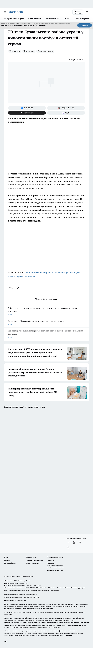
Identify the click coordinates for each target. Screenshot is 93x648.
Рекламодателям (34, 19)
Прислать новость (77, 12)
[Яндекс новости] (66, 108)
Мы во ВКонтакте (52, 19)
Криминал (28, 51)
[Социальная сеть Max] (66, 113)
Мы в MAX (68, 19)
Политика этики (31, 557)
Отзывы (7, 560)
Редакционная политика (55, 557)
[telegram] (18, 288)
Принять (84, 25)
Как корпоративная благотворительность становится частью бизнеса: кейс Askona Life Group (46, 334)
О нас (6, 557)
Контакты (50, 560)
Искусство (14, 51)
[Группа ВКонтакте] (27, 108)
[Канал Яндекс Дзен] (27, 113)
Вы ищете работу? (83, 19)
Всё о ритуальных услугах (14, 19)
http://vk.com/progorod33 (13, 623)
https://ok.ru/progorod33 (31, 623)
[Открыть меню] (5, 12)
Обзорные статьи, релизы (34, 560)
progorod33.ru (76, 612)
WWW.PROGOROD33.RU (25, 576)
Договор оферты (10, 563)
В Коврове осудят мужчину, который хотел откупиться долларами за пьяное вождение (46, 311)
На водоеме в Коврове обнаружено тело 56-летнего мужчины (46, 323)
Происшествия (45, 51)
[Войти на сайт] (87, 12)
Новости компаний (32, 563)
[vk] (11, 288)
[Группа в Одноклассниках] (74, 542)
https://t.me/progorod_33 (49, 623)
